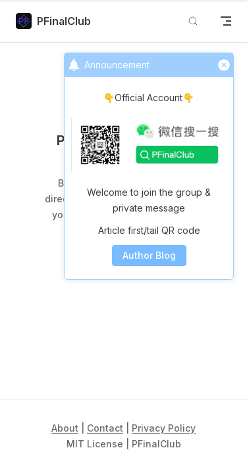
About (64, 428)
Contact (105, 428)
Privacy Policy (164, 428)
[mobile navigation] (226, 21)
